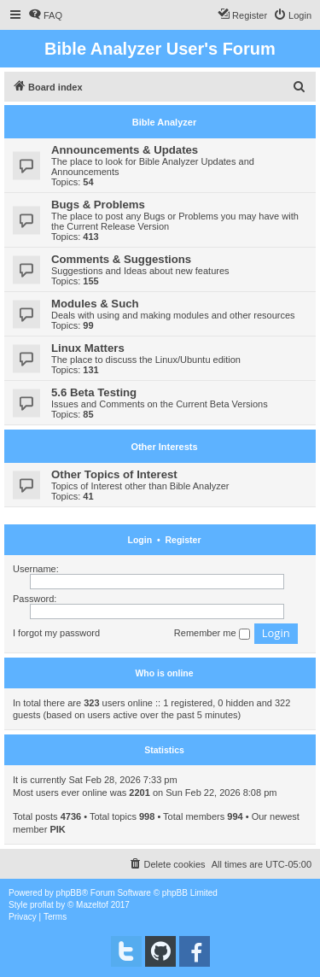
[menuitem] (45, 15)
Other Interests (164, 447)
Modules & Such (95, 303)
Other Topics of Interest (114, 474)
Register (183, 540)
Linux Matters (88, 348)
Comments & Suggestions (121, 259)
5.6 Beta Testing (94, 392)
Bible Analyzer (164, 122)
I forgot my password (56, 633)
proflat (42, 905)
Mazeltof (92, 905)
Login (140, 540)
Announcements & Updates (124, 149)
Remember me (212, 634)
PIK (57, 829)
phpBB (69, 893)
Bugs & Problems (98, 204)
